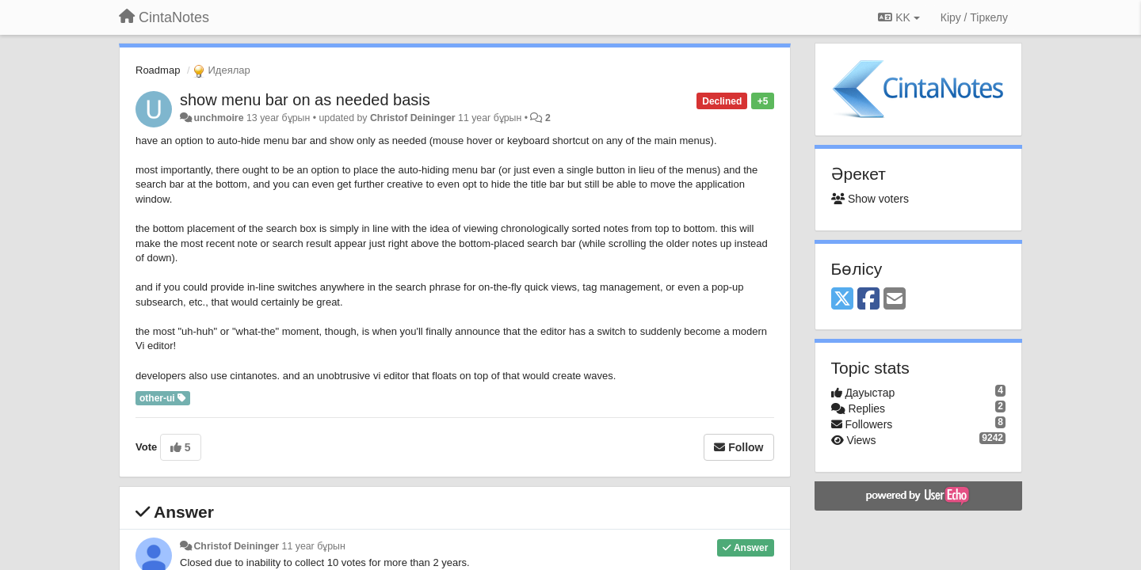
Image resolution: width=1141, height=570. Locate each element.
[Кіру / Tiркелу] (974, 17)
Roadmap (157, 70)
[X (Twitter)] (842, 300)
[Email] (894, 300)
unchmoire (218, 118)
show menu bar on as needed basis (305, 99)
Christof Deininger (413, 118)
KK (898, 17)
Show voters (870, 198)
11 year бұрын (313, 546)
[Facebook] (868, 300)
